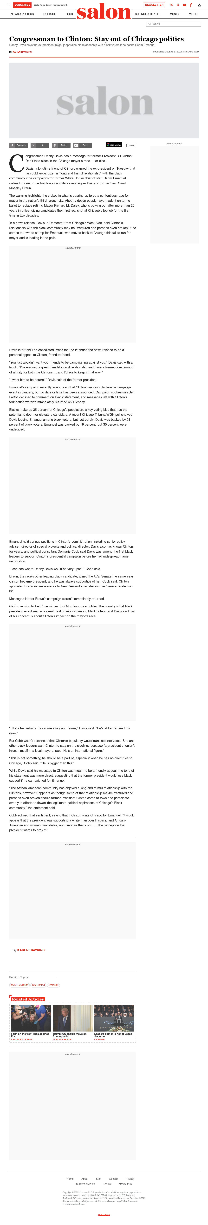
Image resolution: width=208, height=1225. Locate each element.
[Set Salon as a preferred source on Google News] (114, 144)
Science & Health (147, 14)
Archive (107, 1184)
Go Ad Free (125, 1184)
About (84, 1179)
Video (193, 14)
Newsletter (154, 5)
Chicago (53, 985)
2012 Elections (19, 985)
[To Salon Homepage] (104, 11)
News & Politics (22, 14)
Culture (49, 14)
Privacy (130, 1179)
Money (175, 14)
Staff (98, 1179)
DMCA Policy (104, 1215)
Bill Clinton (38, 985)
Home (70, 1179)
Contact (113, 1179)
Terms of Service (85, 1184)
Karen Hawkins (22, 52)
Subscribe (22, 5)
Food (69, 14)
